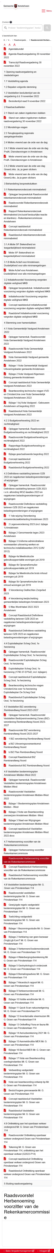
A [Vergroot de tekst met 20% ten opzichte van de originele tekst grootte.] (10, 44)
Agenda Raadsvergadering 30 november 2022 (27, 56)
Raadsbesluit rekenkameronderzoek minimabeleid (25, 237)
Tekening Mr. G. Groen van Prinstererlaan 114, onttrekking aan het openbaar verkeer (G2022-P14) (23, 1150)
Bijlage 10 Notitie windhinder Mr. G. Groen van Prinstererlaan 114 (24, 1001)
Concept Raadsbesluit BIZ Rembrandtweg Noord (20, 759)
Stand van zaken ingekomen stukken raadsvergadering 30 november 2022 (25, 120)
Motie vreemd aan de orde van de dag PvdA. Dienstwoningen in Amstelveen (25, 158)
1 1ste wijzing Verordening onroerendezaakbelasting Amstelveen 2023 (26, 517)
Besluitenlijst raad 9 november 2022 (24, 101)
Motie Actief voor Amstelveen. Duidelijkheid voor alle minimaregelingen (25, 272)
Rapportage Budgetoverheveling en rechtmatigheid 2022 (24, 447)
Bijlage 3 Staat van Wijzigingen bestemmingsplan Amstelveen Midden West (26, 822)
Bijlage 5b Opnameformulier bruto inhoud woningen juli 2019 (23, 583)
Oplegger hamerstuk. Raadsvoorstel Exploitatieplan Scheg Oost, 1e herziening (25, 653)
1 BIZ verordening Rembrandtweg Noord (27, 739)
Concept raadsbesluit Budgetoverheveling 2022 (17, 461)
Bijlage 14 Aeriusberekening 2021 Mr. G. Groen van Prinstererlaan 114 (27, 1035)
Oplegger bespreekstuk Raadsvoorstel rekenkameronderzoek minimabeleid (26, 196)
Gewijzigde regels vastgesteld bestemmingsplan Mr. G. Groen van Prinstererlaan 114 (22, 908)
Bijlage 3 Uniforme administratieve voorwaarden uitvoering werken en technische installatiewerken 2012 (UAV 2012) (24, 546)
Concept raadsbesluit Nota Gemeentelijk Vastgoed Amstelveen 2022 (27, 384)
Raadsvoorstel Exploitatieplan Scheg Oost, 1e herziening (25, 662)
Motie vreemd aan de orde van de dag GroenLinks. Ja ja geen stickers (25, 176)
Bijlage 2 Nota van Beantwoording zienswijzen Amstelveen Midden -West (24, 814)
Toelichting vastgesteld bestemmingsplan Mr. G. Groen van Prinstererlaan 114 (22, 920)
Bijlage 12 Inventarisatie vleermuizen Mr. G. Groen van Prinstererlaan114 (27, 1018)
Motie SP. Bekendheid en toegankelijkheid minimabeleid (19, 254)
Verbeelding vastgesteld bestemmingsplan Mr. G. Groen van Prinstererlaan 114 (22, 1073)
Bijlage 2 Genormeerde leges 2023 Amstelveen (24, 534)
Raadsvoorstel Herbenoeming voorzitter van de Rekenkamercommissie (26, 860)
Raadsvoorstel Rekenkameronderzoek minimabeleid (26, 204)
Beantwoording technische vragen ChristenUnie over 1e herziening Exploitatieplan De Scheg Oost (23, 689)
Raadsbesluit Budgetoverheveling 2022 (26, 467)
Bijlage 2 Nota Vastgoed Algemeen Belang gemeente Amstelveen (24, 376)
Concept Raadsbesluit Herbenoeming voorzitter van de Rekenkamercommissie (25, 868)
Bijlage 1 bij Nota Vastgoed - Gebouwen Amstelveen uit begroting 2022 (27, 404)
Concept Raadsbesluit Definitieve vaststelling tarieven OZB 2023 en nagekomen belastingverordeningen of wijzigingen (23, 620)
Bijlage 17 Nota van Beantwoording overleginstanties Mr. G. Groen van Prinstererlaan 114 (24, 1061)
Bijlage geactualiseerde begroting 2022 (26, 454)
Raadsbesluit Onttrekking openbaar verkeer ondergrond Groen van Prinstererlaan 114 (27, 1174)
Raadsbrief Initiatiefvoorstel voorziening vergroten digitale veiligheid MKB (26, 315)
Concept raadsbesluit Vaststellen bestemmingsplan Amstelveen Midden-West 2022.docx (26, 832)
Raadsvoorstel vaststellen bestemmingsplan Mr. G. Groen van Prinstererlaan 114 (22, 896)
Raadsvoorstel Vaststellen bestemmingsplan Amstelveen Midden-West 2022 (26, 795)
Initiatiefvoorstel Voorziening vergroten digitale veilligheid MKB (26, 298)
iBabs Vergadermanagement (19, 1251)
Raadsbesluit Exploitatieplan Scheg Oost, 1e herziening (24, 699)
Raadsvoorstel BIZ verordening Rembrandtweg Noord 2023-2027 (22, 732)
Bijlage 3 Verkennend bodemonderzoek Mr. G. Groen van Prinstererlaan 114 (26, 950)
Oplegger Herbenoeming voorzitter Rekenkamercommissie (24, 852)
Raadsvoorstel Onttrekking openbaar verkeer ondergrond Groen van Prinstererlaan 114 (27, 1138)
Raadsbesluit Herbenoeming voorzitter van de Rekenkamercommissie (26, 877)
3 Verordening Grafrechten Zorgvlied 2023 (25, 592)
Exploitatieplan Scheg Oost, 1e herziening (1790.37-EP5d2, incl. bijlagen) (25, 670)
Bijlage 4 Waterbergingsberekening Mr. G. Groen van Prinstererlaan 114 (26, 959)
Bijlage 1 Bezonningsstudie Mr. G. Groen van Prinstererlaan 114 (27, 930)
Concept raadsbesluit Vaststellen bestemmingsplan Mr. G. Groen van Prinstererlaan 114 (23, 1102)
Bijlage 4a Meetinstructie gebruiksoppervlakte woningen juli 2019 (24, 558)
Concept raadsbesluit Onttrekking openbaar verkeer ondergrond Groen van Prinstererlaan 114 (24, 1162)
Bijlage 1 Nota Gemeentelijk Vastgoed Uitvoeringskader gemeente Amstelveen (26, 367)
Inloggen (44, 1251)
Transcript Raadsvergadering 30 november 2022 (22, 64)
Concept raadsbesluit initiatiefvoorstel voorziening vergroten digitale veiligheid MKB (27, 307)
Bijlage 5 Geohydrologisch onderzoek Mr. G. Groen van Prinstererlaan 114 (25, 967)
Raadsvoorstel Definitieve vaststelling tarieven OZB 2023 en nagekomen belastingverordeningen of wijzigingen (25, 507)
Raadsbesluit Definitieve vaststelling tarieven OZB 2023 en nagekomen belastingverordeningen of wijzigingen (25, 634)
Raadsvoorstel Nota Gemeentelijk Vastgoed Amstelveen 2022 (23, 350)
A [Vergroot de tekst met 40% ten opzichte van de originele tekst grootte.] (14, 45)
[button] (47, 27)
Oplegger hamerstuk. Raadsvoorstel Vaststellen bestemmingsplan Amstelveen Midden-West (25, 783)
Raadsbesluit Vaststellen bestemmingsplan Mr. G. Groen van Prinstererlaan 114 (22, 1114)
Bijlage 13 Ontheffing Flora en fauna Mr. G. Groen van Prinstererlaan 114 (26, 1026)
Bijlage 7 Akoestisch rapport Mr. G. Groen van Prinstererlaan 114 (24, 984)
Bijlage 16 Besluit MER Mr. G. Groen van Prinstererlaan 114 (27, 1052)
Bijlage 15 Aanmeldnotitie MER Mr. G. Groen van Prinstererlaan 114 (25, 1043)
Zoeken (5, 22)
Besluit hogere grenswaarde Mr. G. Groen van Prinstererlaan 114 (24, 1092)
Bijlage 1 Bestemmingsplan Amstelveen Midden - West (26, 805)
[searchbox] (22, 27)
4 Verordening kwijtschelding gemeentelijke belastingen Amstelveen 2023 (26, 600)
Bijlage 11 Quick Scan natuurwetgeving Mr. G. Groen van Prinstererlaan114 (26, 1009)
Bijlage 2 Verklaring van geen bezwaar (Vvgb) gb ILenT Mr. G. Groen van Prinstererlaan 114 (26, 940)
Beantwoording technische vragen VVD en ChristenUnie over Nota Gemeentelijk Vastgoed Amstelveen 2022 (26, 394)
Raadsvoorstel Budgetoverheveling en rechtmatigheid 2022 (26, 439)
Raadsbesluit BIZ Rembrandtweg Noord (27, 765)
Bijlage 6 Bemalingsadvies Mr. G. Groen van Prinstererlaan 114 (26, 976)
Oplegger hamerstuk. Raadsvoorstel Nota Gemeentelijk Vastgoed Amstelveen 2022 (25, 340)
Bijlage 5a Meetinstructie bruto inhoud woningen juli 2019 (25, 575)
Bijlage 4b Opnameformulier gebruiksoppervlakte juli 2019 (20, 566)
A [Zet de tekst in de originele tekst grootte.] (4, 45)
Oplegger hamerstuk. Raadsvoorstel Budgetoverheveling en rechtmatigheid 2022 (26, 431)
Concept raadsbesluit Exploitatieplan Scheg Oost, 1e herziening (25, 679)
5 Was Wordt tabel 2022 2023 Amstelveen (21, 609)
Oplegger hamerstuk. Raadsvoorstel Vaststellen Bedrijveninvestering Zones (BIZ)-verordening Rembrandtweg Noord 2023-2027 (27, 720)
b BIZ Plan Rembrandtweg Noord (23, 752)
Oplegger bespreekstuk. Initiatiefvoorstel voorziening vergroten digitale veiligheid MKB (27, 290)
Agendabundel (14, 49)
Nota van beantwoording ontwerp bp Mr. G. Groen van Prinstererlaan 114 (26, 1084)
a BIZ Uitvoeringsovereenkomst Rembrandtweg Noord (22, 745)
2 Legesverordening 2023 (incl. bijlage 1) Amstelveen (26, 526)
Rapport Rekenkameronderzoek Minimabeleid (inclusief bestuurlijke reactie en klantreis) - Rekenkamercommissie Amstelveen (25, 216)
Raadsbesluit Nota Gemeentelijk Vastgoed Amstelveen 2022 (23, 413)
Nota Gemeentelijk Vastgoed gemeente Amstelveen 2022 (26, 359)
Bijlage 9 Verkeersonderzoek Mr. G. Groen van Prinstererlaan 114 (24, 993)
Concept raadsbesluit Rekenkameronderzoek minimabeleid (23, 228)
